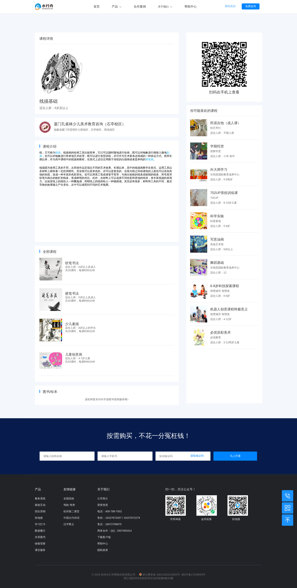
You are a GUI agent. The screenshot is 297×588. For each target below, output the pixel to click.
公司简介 (102, 498)
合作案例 (140, 6)
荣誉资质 (102, 504)
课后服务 (40, 549)
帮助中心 (190, 6)
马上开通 (235, 455)
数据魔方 (40, 530)
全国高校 (68, 498)
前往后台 (230, 6)
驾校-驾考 (69, 504)
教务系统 (40, 498)
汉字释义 (68, 524)
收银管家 (40, 543)
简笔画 (149, 159)
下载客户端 (104, 537)
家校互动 (40, 504)
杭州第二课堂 (71, 511)
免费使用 (250, 6)
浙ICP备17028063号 (193, 574)
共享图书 (40, 537)
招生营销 (40, 511)
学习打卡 (40, 524)
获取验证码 (197, 455)
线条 (58, 152)
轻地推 (39, 517)
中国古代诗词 (71, 517)
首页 (97, 6)
